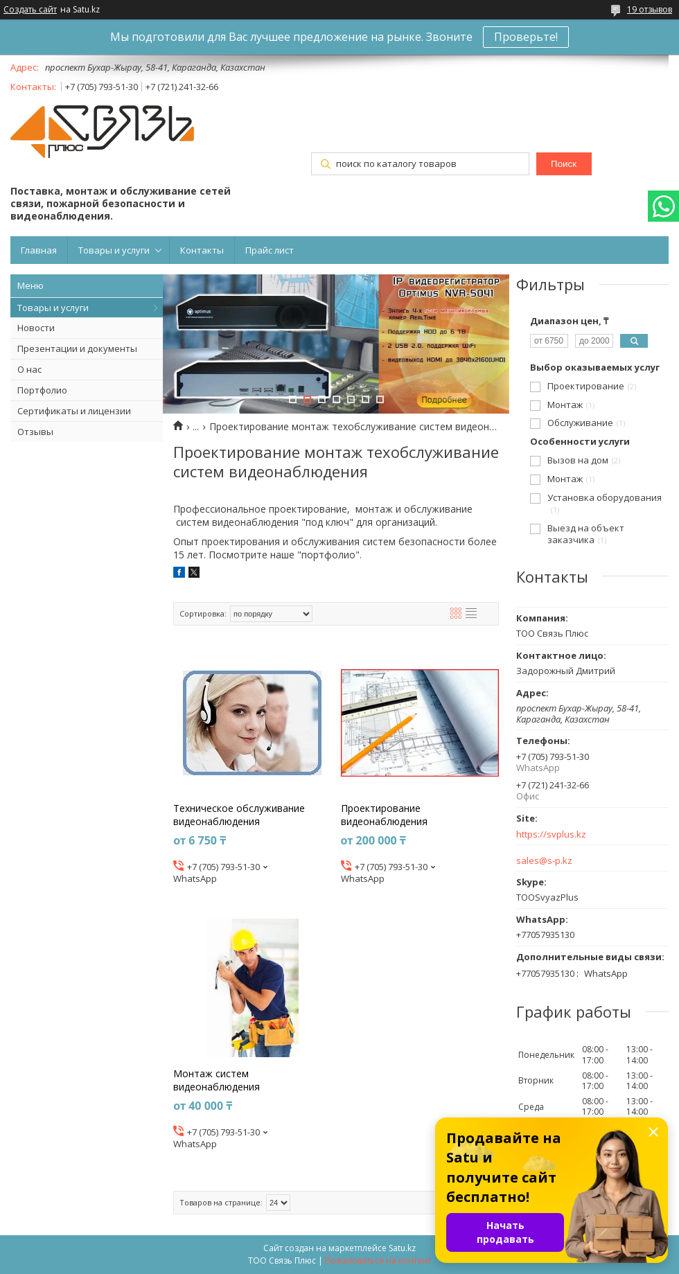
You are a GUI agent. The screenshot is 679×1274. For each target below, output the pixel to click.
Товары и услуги (114, 250)
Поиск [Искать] (563, 164)
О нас (29, 369)
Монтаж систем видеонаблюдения (216, 1080)
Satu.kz (402, 1248)
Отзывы (35, 431)
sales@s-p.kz (544, 861)
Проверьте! (526, 36)
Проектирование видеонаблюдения (384, 814)
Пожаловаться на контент (378, 1260)
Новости (36, 327)
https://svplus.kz (551, 834)
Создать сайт (30, 10)
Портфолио (42, 390)
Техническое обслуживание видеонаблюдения (239, 814)
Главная (39, 250)
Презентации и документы (77, 348)
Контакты (202, 250)
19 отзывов (649, 9)
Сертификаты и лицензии (74, 411)
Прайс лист (269, 250)
